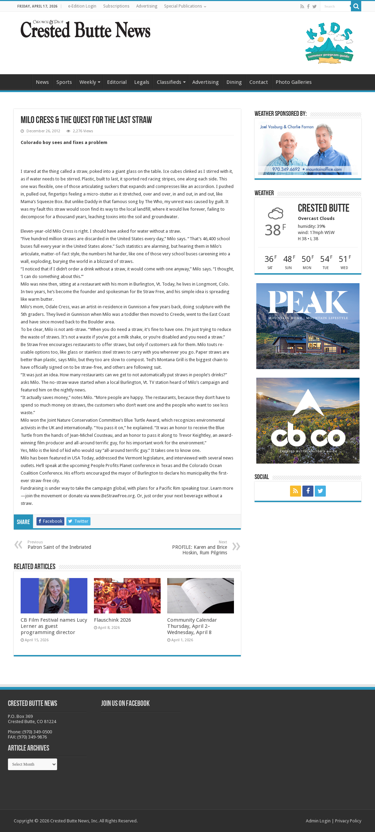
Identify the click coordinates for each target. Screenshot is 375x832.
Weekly (87, 82)
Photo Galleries (294, 82)
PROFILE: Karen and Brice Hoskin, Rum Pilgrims (192, 547)
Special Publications (183, 6)
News (42, 82)
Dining (234, 82)
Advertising (146, 6)
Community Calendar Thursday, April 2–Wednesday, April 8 (192, 626)
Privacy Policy (348, 820)
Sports (64, 82)
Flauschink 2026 (112, 620)
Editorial (117, 82)
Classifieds (169, 82)
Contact (258, 82)
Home (23, 81)
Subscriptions (116, 6)
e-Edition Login (82, 6)
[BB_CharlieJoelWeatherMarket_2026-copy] (308, 148)
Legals (141, 82)
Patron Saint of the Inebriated (63, 545)
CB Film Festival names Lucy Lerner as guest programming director (54, 626)
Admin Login (318, 820)
